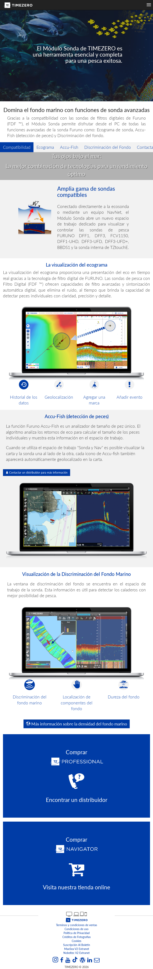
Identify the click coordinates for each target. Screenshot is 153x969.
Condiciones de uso (76, 929)
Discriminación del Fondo (107, 147)
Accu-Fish (69, 147)
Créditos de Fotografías (76, 937)
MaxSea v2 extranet (76, 949)
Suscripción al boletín (76, 945)
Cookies (76, 941)
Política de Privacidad (77, 933)
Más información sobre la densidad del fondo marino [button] (76, 723)
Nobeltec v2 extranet (76, 952)
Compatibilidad (16, 147)
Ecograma (45, 147)
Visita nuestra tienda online (76, 887)
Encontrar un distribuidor (76, 799)
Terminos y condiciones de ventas (76, 925)
